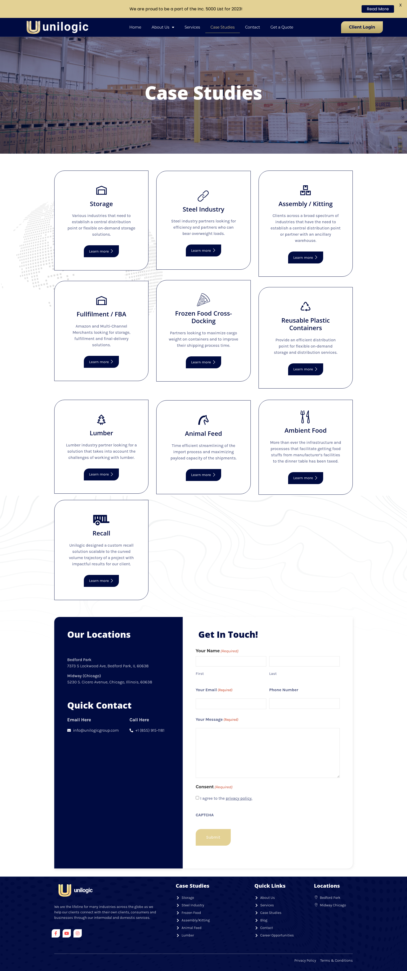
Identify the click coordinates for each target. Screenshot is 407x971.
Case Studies (223, 27)
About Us (163, 27)
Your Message (217, 720)
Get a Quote (281, 27)
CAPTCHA (205, 814)
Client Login (362, 27)
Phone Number (283, 689)
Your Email (214, 690)
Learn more (101, 251)
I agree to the (226, 798)
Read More (378, 9)
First (200, 673)
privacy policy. (239, 798)
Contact (252, 27)
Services (192, 27)
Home (135, 27)
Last (273, 673)
